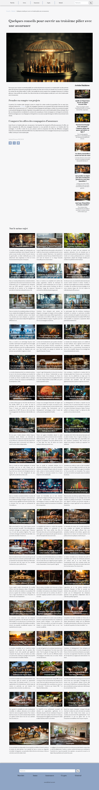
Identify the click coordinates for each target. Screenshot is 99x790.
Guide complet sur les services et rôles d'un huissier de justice (22, 246)
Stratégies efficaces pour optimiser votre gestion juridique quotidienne (22, 307)
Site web (49, 784)
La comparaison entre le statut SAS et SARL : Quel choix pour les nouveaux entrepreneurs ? (49, 368)
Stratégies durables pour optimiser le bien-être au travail (77, 246)
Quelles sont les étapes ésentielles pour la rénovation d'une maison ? (22, 613)
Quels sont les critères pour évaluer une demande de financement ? (22, 431)
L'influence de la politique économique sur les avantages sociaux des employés (77, 491)
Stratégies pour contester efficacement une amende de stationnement (77, 276)
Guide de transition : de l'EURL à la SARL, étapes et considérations (49, 307)
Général (61, 3)
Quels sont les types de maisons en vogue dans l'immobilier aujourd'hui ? (22, 674)
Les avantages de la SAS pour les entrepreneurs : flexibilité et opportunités (22, 368)
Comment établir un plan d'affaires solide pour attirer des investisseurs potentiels (77, 337)
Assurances (36, 3)
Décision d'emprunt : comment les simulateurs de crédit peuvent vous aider (49, 398)
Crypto (48, 3)
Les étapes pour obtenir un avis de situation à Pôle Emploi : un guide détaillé (22, 552)
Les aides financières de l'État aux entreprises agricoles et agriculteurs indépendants (77, 583)
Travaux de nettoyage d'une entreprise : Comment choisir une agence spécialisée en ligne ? (82, 128)
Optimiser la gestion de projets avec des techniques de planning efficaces (49, 276)
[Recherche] (81, 2)
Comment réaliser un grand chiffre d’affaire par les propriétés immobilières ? (49, 522)
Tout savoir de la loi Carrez (48, 581)
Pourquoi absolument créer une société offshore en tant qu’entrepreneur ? (22, 583)
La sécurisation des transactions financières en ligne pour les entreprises (77, 368)
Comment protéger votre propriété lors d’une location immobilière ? (22, 644)
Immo (24, 3)
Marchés (12, 3)
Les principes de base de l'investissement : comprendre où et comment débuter (49, 337)
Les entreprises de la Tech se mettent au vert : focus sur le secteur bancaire (76, 431)
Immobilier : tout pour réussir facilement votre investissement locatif (77, 552)
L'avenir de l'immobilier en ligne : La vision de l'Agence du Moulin (49, 491)
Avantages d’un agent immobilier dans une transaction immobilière (77, 705)
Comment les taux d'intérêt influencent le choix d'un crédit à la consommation (49, 246)
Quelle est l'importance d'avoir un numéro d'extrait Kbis (82, 102)
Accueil (8, 11)
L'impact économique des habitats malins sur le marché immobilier (22, 461)
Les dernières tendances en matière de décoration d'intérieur (49, 461)
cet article (22, 106)
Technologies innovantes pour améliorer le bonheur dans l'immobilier (22, 491)
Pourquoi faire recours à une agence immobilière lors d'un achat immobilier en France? (49, 613)
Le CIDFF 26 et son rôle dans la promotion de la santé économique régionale (22, 398)
